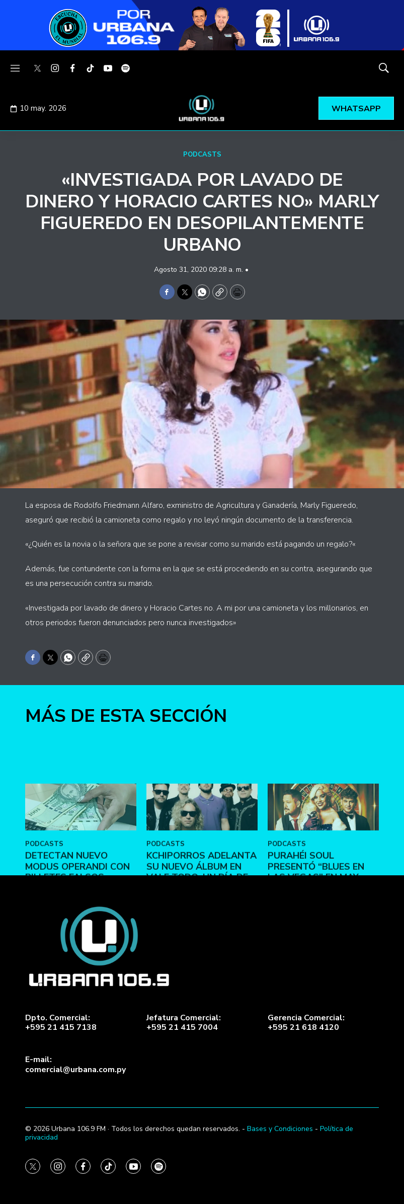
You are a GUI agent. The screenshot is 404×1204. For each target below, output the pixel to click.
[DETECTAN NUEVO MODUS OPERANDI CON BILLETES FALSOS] (80, 901)
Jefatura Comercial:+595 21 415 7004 (183, 1022)
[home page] (202, 108)
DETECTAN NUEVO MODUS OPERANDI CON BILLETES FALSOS (77, 960)
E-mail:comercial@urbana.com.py (75, 1064)
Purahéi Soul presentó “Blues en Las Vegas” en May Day (316, 965)
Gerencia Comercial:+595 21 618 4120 (306, 1022)
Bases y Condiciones (280, 1129)
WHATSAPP (356, 108)
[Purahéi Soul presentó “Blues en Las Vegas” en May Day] (323, 901)
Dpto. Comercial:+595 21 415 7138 (61, 1022)
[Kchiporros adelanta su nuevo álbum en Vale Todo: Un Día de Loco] (202, 901)
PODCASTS (202, 154)
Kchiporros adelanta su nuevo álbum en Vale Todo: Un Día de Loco (201, 965)
